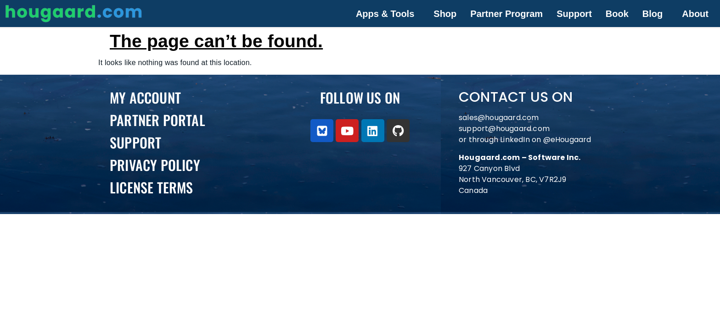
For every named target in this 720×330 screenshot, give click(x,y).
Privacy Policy (155, 164)
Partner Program (506, 14)
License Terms (151, 187)
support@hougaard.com (504, 128)
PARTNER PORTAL (157, 120)
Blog (652, 14)
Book (617, 14)
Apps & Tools (385, 14)
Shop (444, 14)
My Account (145, 97)
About (695, 14)
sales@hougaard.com (500, 117)
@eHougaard (567, 139)
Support (574, 14)
